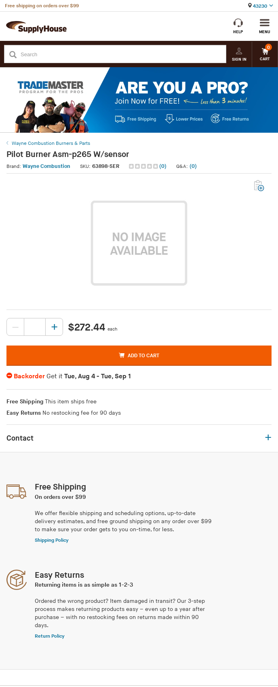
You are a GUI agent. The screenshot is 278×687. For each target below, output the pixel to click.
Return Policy (50, 636)
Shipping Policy (52, 540)
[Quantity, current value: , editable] (35, 327)
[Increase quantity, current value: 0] (54, 327)
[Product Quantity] (35, 327)
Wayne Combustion (46, 166)
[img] (144, 166)
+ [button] (268, 438)
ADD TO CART (139, 355)
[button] (148, 166)
